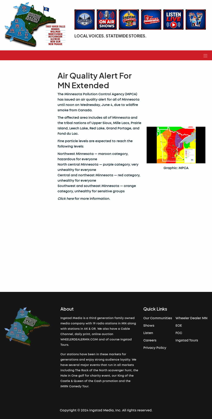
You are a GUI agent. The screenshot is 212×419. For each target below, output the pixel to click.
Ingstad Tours (186, 340)
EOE (178, 325)
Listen (148, 333)
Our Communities (157, 318)
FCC (178, 333)
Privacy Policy (154, 347)
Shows (148, 325)
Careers (149, 340)
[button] (205, 55)
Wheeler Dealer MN (191, 318)
